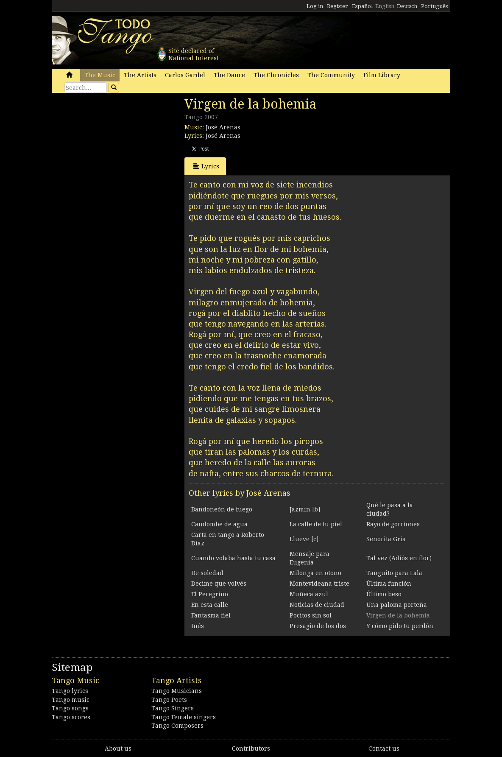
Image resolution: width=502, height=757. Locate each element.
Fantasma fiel (211, 615)
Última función (388, 583)
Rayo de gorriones (393, 524)
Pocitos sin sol (311, 615)
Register (337, 6)
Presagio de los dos (318, 626)
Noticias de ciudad (317, 604)
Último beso (384, 594)
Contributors (251, 748)
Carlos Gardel (185, 75)
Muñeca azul (309, 594)
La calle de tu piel (316, 524)
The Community (331, 75)
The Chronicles (276, 75)
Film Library (381, 75)
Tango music (70, 699)
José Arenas (223, 127)
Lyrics (206, 166)
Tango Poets (169, 699)
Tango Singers (172, 708)
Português (434, 6)
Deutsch (407, 6)
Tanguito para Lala (394, 573)
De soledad (207, 573)
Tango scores (71, 717)
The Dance (229, 75)
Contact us (383, 748)
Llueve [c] (304, 539)
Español (362, 6)
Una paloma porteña (396, 604)
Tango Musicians (176, 690)
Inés (197, 626)
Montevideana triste (319, 583)
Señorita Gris (385, 539)
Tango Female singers (183, 717)
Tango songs (70, 708)
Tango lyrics (70, 690)
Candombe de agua (219, 524)
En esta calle (209, 604)
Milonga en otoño (315, 573)
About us (118, 748)
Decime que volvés (218, 583)
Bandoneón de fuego (221, 509)
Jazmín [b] (305, 509)
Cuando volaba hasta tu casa (233, 558)
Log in (315, 6)
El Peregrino (209, 594)
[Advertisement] (115, 155)
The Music (99, 75)
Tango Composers (177, 725)
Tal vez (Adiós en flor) (399, 558)
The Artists (140, 75)
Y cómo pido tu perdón (399, 626)
